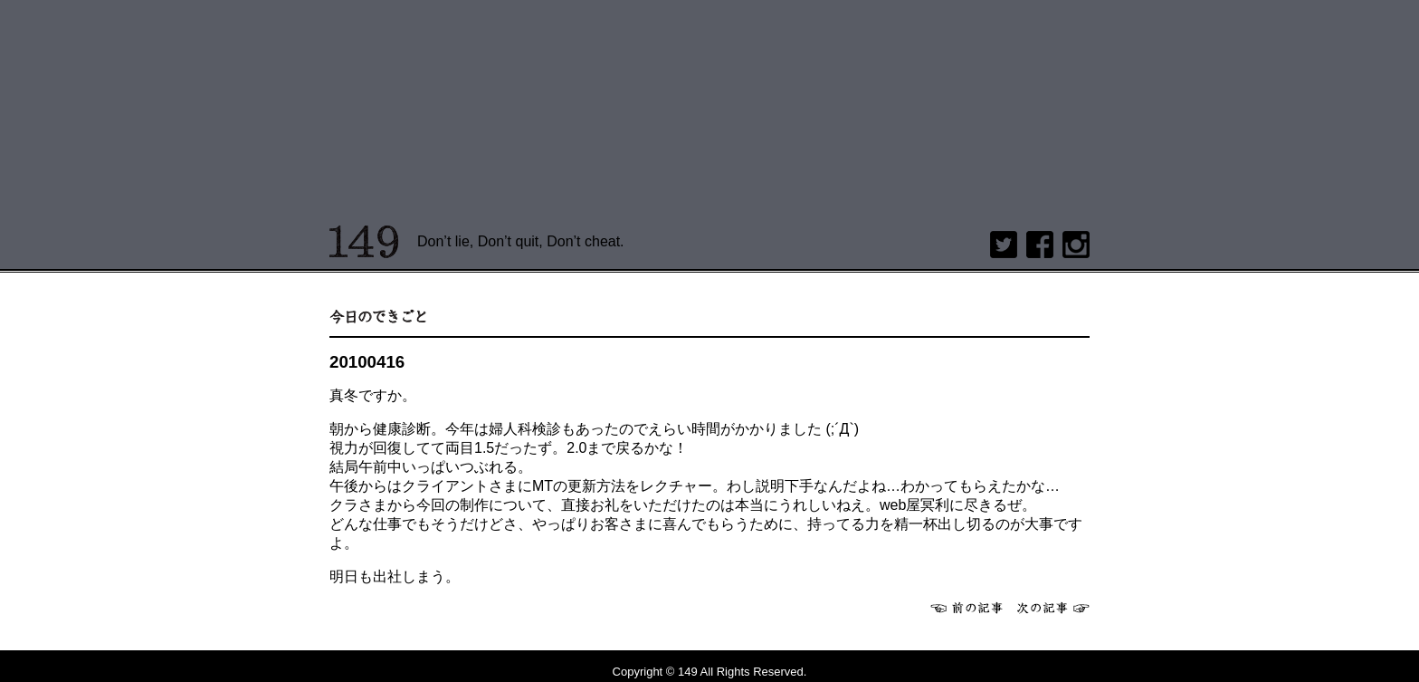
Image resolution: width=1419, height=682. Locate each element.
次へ (1053, 607)
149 (364, 242)
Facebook (1039, 244)
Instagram (1076, 244)
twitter (1003, 244)
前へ (966, 607)
